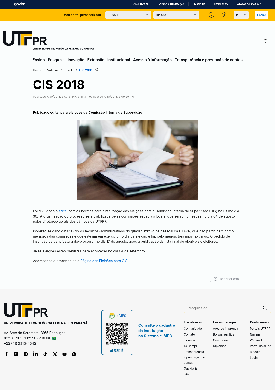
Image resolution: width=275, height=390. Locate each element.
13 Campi (190, 346)
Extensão (95, 59)
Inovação (76, 59)
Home (37, 70)
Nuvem (255, 334)
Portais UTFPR (260, 328)
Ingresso (190, 340)
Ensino (38, 59)
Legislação (221, 4)
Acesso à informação (171, 4)
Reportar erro (226, 279)
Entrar (261, 15)
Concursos (220, 340)
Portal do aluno (260, 346)
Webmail (256, 340)
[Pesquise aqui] (223, 308)
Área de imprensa (225, 328)
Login (254, 357)
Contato (189, 334)
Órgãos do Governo (249, 4)
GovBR (19, 4)
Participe (199, 4)
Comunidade (193, 328)
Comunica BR (141, 4)
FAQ (186, 374)
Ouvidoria (190, 368)
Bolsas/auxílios (223, 334)
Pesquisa (56, 59)
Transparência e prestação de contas (209, 59)
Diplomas (219, 346)
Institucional (118, 59)
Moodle (255, 352)
